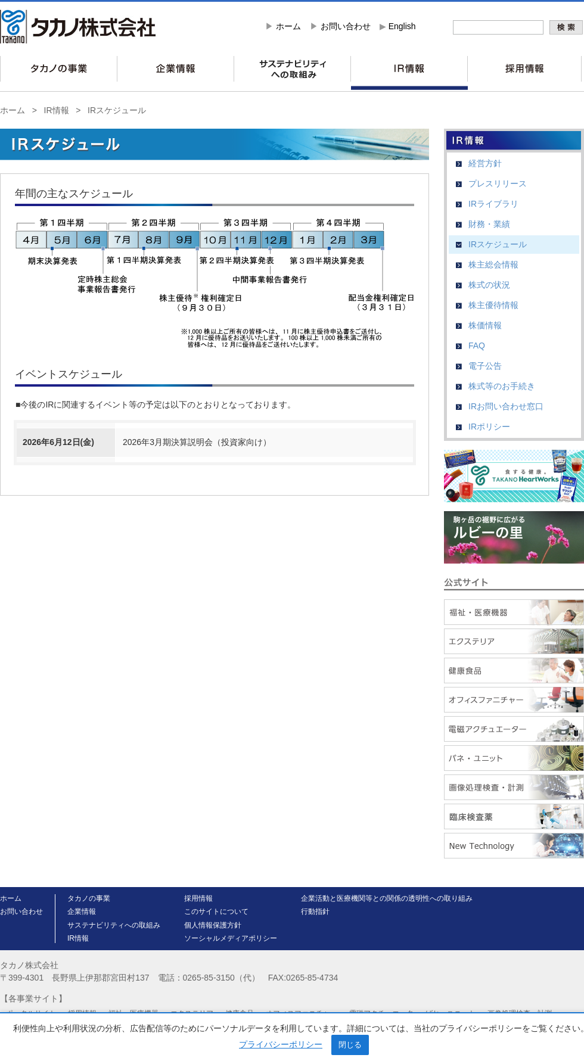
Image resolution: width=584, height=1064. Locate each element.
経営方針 (485, 163)
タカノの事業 (88, 898)
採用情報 (198, 898)
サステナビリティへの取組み (113, 925)
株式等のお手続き (501, 386)
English (402, 26)
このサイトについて (216, 911)
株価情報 (485, 325)
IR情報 (56, 110)
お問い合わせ (346, 26)
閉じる (350, 1044)
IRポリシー (489, 426)
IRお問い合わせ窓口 (505, 406)
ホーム (288, 26)
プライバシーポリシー (280, 1044)
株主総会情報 (493, 264)
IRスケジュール (117, 110)
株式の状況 (489, 285)
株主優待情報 (493, 305)
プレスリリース (497, 183)
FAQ (476, 345)
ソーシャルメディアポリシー (230, 938)
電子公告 (485, 366)
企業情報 (81, 911)
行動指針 (315, 911)
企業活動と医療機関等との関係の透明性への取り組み (387, 898)
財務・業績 (489, 224)
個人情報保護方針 (212, 925)
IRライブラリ (493, 204)
